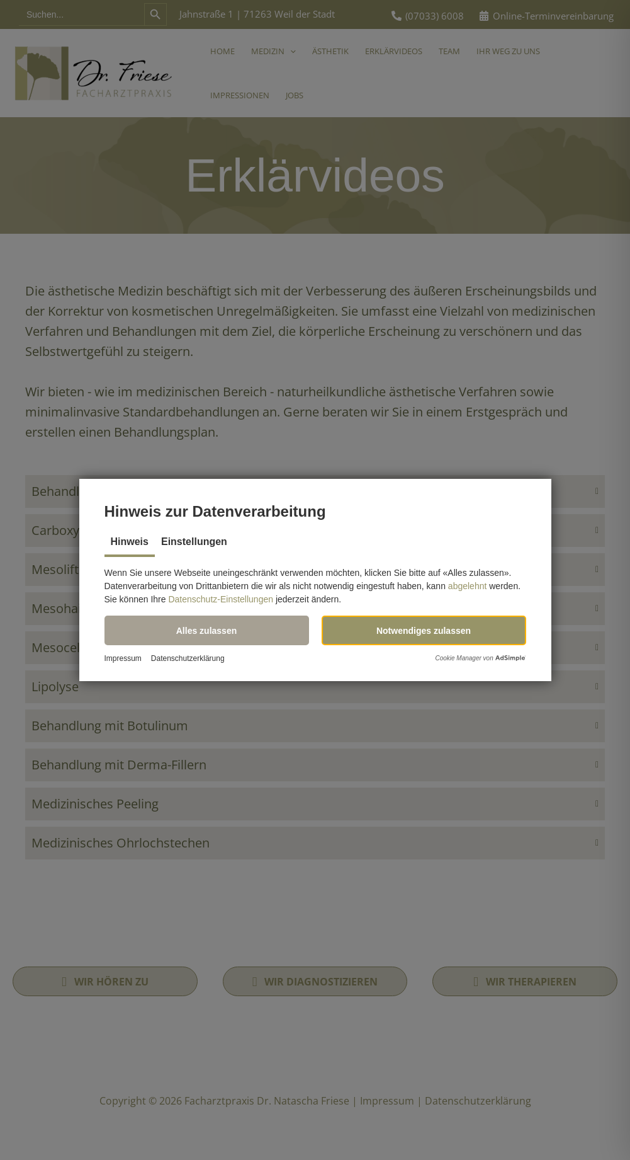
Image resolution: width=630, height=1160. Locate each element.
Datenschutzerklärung (188, 658)
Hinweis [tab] (130, 541)
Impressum (123, 658)
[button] (206, 630)
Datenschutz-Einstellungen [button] (220, 599)
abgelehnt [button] (467, 586)
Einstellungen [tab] (194, 541)
